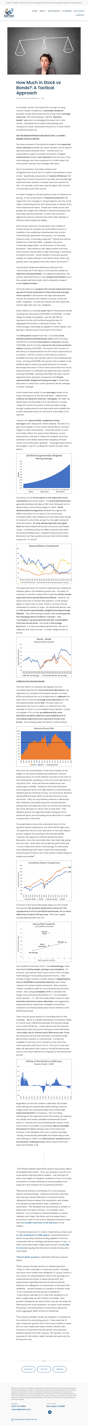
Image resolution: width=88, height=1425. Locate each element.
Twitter (44, 1369)
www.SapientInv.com (21, 1409)
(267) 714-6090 (18, 1406)
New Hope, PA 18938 (55, 1406)
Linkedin (59, 1369)
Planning (67, 11)
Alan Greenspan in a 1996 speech (34, 1235)
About (43, 11)
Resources (79, 11)
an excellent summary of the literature (39, 1223)
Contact (80, 15)
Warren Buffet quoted (27, 1257)
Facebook (28, 1369)
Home (34, 11)
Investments (54, 11)
